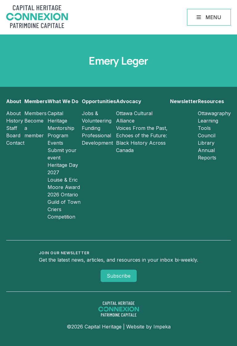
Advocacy (128, 101)
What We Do (63, 101)
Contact (15, 143)
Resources (211, 101)
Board (13, 135)
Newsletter (184, 101)
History (14, 121)
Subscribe (119, 276)
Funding (91, 128)
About (13, 101)
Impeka (162, 327)
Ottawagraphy (214, 113)
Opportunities (99, 101)
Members (36, 101)
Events (55, 143)
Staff (11, 128)
